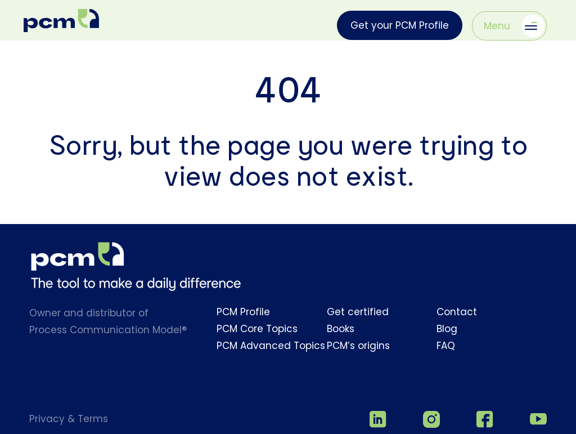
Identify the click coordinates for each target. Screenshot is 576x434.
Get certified (358, 312)
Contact (456, 312)
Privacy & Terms (68, 419)
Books (340, 328)
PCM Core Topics (257, 328)
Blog (446, 328)
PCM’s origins (358, 345)
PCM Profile (243, 312)
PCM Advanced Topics (271, 345)
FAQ (445, 345)
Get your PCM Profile (399, 25)
